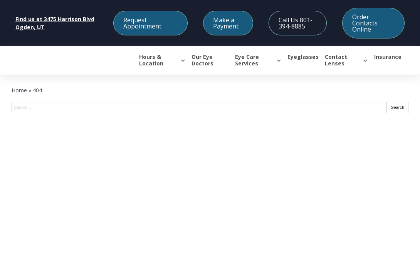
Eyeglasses (303, 57)
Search (397, 107)
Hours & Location (151, 60)
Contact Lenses (336, 60)
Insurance (388, 57)
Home (19, 90)
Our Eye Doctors (202, 60)
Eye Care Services (247, 60)
